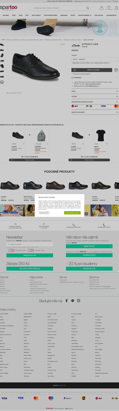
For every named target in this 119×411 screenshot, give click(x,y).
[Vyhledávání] (88, 8)
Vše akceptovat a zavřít (72, 213)
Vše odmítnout (44, 213)
